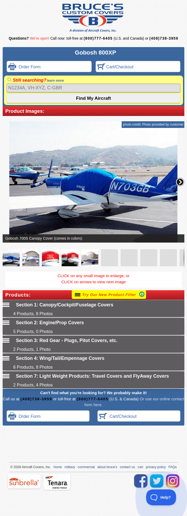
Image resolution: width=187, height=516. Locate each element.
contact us (127, 467)
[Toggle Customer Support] (161, 497)
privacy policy (156, 467)
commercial (86, 467)
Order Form (24, 67)
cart (140, 467)
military (70, 467)
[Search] (93, 88)
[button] (180, 182)
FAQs (172, 467)
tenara (56, 482)
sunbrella (24, 481)
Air (24, 467)
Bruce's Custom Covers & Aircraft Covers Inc (93, 18)
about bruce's (107, 467)
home (58, 467)
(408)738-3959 (163, 38)
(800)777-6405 (98, 38)
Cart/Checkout (115, 67)
